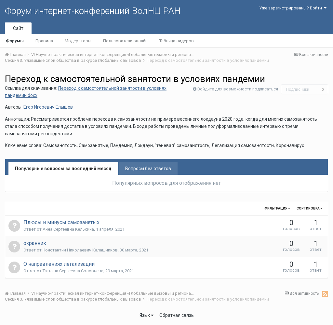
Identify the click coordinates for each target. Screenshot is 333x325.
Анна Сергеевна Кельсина (68, 229)
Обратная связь (176, 315)
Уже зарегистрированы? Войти (292, 8)
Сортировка (309, 208)
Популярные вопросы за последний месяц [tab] (63, 168)
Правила (44, 40)
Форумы (15, 40)
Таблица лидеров (176, 40)
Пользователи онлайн (125, 40)
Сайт (18, 28)
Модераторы (78, 40)
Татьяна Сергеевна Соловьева (73, 270)
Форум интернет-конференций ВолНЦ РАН (92, 11)
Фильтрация (277, 208)
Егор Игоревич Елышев (48, 107)
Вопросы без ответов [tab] (148, 168)
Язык (146, 315)
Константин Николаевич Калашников (80, 250)
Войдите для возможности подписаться (237, 89)
